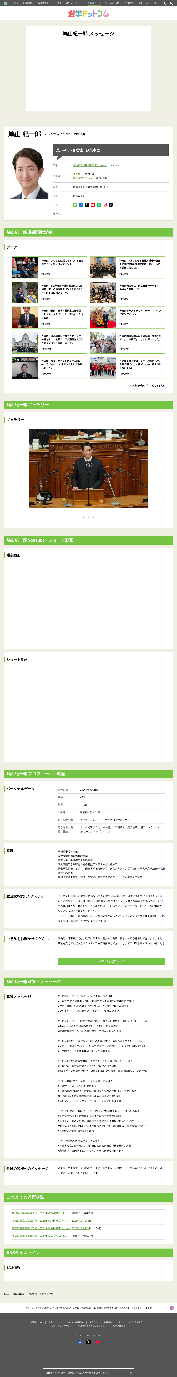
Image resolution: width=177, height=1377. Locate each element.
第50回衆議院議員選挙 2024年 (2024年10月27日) (40, 1235)
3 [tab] (93, 517)
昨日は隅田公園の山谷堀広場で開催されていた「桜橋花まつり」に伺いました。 (140, 337)
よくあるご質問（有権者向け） (132, 1322)
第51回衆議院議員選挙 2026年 (90, 165)
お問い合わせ (119, 1326)
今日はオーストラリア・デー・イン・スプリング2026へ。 (140, 312)
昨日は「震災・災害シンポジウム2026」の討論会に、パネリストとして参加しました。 (61, 364)
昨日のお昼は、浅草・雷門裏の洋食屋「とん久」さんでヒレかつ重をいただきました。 (62, 314)
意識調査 (129, 3)
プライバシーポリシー (62, 1326)
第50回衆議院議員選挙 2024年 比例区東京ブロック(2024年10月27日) (51, 1228)
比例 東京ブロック (83, 178)
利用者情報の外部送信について (92, 1326)
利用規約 (108, 1322)
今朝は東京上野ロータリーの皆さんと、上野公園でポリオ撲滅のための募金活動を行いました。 (140, 364)
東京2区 (77, 174)
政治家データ (94, 3)
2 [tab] (88, 517)
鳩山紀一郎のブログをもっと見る (148, 385)
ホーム (6, 1294)
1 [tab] (83, 517)
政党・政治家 (19, 1294)
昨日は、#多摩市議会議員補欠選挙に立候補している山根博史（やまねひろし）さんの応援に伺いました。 (62, 289)
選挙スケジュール (74, 3)
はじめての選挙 (112, 3)
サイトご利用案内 (75, 1322)
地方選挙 (57, 3)
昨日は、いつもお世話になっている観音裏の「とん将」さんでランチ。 (62, 262)
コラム (15, 3)
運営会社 (94, 1322)
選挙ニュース (55, 1322)
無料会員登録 (67, 1373)
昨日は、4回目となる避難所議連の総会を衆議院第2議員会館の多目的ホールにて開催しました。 (139, 264)
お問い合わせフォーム (111, 961)
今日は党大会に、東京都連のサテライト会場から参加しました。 (140, 287)
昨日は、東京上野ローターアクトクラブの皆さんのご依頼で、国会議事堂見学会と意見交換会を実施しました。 (62, 339)
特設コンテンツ (147, 3)
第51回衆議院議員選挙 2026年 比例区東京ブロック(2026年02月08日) (51, 1220)
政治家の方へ (36, 1322)
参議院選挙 (43, 3)
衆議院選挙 (28, 3)
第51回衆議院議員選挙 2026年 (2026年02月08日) (40, 1213)
